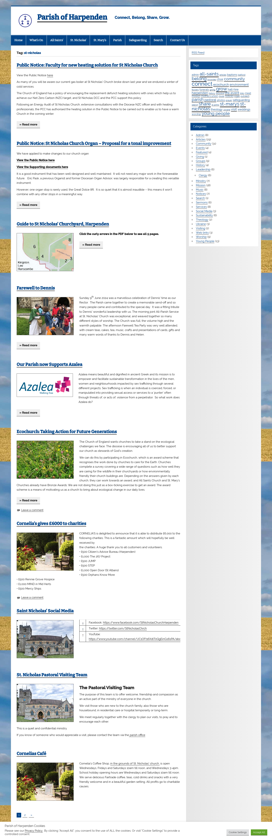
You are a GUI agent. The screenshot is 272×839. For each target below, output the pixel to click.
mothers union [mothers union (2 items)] (209, 95)
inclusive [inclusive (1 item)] (220, 93)
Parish (117, 40)
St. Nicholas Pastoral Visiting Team (52, 674)
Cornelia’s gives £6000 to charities (51, 523)
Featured (202, 152)
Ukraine (201, 224)
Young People (205, 241)
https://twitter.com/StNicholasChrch (123, 628)
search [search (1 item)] (195, 105)
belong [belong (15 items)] (199, 78)
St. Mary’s (100, 40)
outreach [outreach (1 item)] (245, 96)
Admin (200, 135)
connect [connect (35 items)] (202, 83)
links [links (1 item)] (242, 93)
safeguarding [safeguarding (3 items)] (241, 100)
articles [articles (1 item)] (222, 75)
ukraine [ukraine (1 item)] (226, 110)
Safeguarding (138, 40)
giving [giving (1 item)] (212, 90)
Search (158, 40)
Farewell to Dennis (36, 288)
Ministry (201, 181)
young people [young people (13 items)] (216, 113)
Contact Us (177, 40)
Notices (201, 194)
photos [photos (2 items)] (221, 100)
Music (199, 189)
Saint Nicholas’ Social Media (45, 610)
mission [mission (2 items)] (196, 95)
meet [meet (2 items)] (248, 93)
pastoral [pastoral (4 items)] (210, 100)
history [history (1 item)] (212, 93)
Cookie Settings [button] (238, 832)
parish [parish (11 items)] (198, 99)
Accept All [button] (259, 832)
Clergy (203, 175)
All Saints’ (56, 40)
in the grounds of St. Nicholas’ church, (135, 763)
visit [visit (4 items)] (234, 109)
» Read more (28, 124)
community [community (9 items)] (234, 78)
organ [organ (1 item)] (237, 96)
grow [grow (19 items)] (221, 89)
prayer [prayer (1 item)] (229, 100)
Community (203, 143)
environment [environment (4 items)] (239, 84)
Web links (202, 232)
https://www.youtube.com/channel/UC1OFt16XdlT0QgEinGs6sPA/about (136, 639)
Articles (201, 139)
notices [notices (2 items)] (229, 95)
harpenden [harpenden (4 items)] (200, 93)
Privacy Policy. (34, 830)
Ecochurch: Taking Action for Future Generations (67, 431)
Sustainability (204, 215)
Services (201, 207)
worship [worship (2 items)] (196, 113)
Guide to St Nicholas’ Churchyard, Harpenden (63, 224)
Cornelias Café (31, 753)
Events (200, 148)
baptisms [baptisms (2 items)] (232, 74)
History (200, 165)
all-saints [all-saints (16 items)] (209, 74)
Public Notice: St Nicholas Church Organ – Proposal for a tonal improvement (94, 143)
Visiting (200, 228)
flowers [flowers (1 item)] (195, 90)
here (50, 75)
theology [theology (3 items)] (217, 109)
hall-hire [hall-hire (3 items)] (233, 89)
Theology (202, 219)
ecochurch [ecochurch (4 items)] (221, 84)
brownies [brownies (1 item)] (211, 79)
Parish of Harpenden (72, 17)
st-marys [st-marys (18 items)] (229, 104)
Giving (200, 156)
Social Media (204, 211)
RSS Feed (198, 52)
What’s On (36, 40)
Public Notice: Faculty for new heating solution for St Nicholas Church (87, 65)
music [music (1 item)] (221, 96)
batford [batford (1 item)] (241, 75)
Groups (200, 161)
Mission (201, 185)
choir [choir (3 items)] (220, 79)
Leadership (203, 169)
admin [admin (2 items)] (195, 74)
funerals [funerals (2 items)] (204, 89)
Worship (201, 237)
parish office (137, 735)
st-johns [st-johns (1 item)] (215, 105)
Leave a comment (32, 510)
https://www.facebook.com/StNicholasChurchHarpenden (140, 622)
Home (18, 40)
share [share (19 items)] (205, 104)
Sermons (202, 202)
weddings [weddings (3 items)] (244, 109)
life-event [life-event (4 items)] (232, 93)
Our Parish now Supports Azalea (49, 364)
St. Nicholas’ (78, 40)
